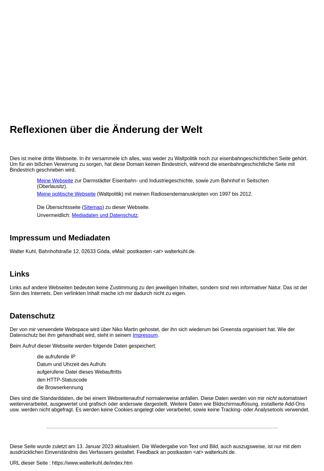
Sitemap (93, 207)
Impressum (145, 335)
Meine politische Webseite (66, 194)
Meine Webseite (55, 180)
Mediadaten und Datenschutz (105, 215)
